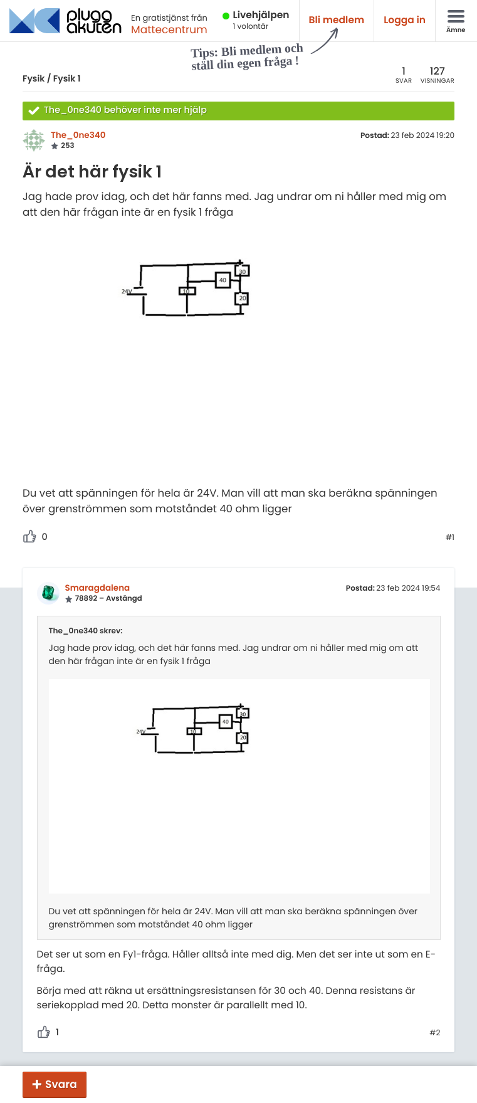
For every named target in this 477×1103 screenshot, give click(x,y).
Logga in (405, 20)
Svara (61, 1084)
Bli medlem (337, 20)
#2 (434, 1033)
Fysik (34, 78)
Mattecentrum (169, 29)
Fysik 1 (67, 78)
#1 (450, 538)
